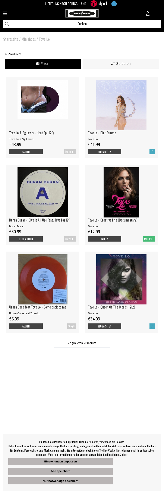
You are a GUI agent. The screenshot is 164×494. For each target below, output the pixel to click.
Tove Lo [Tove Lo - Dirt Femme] (93, 139)
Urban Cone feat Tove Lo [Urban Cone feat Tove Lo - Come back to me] (24, 313)
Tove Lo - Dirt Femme (102, 132)
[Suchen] (82, 24)
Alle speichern (60, 471)
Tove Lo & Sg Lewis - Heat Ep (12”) (31, 132)
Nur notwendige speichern (60, 480)
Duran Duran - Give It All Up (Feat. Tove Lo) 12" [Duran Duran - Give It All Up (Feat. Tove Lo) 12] (39, 220)
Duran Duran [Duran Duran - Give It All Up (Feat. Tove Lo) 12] (16, 226)
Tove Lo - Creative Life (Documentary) (112, 220)
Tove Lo (44, 39)
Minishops (29, 39)
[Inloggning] (148, 13)
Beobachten (104, 152)
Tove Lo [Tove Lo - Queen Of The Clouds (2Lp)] (93, 313)
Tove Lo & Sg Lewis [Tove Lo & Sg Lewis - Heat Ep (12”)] (21, 139)
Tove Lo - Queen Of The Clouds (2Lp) (111, 307)
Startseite (10, 39)
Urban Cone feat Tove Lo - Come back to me (37, 307)
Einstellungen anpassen (60, 461)
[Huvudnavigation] (5, 14)
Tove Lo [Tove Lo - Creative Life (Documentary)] (93, 226)
